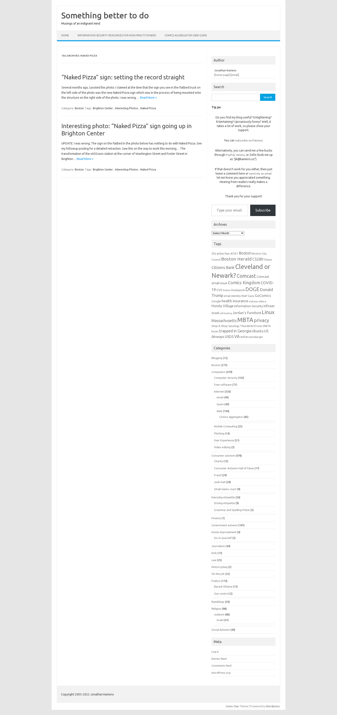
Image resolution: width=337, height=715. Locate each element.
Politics (216, 580)
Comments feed (221, 665)
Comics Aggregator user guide (186, 35)
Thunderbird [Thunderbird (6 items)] (248, 325)
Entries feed (219, 658)
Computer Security (225, 377)
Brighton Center (103, 108)
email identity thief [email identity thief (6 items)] (235, 295)
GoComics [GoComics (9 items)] (263, 296)
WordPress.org (220, 672)
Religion (216, 608)
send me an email (260, 173)
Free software (223, 384)
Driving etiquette (224, 503)
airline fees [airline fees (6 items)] (223, 253)
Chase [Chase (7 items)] (268, 259)
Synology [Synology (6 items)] (233, 325)
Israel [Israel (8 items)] (215, 313)
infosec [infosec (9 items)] (269, 306)
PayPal (230, 155)
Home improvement (223, 532)
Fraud (217, 475)
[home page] (222, 74)
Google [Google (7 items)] (216, 301)
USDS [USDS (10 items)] (229, 336)
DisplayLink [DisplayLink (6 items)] (238, 290)
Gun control (221, 593)
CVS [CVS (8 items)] (219, 290)
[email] (235, 74)
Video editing (222, 447)
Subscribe (262, 210)
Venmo (240, 155)
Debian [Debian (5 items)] (227, 290)
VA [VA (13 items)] (237, 336)
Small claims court (225, 489)
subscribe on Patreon (249, 140)
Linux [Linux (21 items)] (268, 312)
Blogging (216, 357)
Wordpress (273, 706)
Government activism (224, 525)
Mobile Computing (225, 426)
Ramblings (217, 601)
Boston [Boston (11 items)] (245, 253)
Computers (218, 371)
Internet (219, 391)
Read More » (148, 97)
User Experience (224, 440)
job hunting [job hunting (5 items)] (226, 313)
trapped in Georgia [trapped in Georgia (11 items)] (235, 331)
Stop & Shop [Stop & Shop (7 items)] (219, 326)
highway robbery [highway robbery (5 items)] (257, 301)
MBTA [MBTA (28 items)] (245, 320)
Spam (220, 404)
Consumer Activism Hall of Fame (234, 468)
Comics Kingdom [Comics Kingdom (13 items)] (244, 282)
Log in (215, 651)
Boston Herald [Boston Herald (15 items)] (236, 258)
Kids (214, 552)
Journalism (218, 546)
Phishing (219, 433)
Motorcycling (219, 566)
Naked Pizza (148, 108)
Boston (79, 108)
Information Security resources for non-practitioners (117, 35)
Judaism (219, 614)
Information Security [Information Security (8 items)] (248, 306)
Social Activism (220, 629)
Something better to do (105, 15)
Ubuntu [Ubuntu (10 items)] (257, 331)
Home (65, 35)
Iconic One (232, 706)
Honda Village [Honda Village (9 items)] (222, 306)
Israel (220, 619)
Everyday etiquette (223, 497)
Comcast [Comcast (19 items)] (246, 276)
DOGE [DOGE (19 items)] (252, 289)
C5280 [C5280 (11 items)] (257, 259)
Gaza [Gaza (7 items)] (251, 296)
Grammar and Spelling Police (232, 509)
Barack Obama (223, 586)
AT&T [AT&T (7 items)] (234, 253)
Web (219, 411)
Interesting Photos (126, 108)
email (220, 397)
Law (213, 560)
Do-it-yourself (223, 537)
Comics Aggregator (231, 416)
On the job (218, 573)
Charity (218, 461)
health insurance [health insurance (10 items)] (235, 301)
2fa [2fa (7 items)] (213, 253)
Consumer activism (223, 455)
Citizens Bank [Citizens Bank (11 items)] (222, 267)
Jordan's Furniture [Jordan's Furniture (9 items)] (247, 313)
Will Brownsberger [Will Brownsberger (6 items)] (251, 336)
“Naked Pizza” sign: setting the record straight (123, 77)
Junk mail (219, 481)
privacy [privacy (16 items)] (261, 320)
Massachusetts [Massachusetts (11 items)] (224, 320)
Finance (216, 518)
